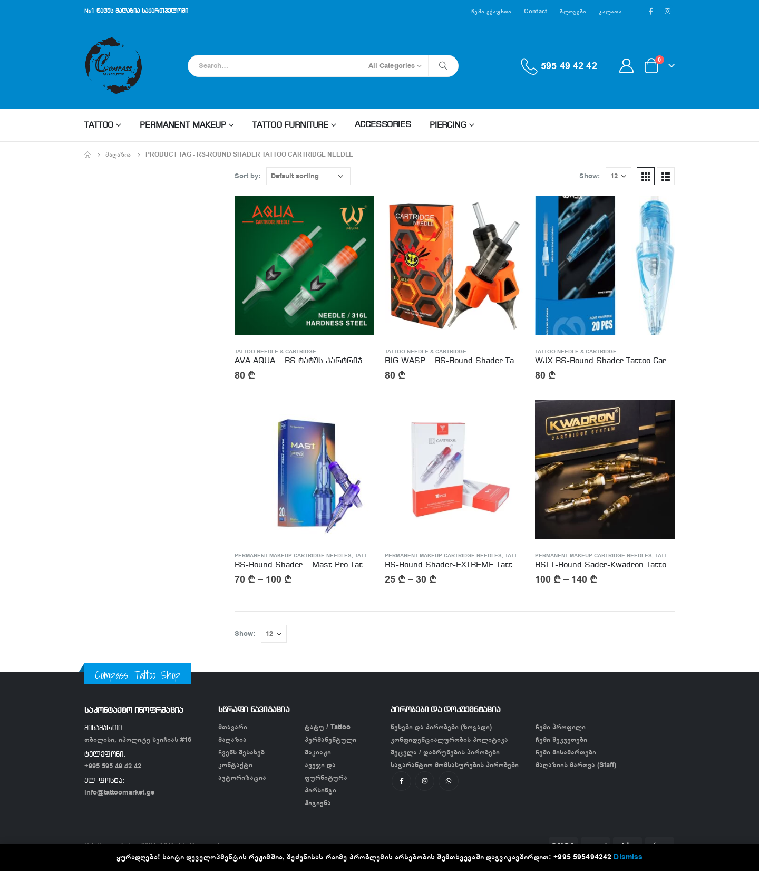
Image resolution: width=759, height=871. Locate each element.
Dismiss (628, 857)
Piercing (448, 125)
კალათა (610, 11)
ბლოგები (573, 11)
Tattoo (98, 125)
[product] (304, 265)
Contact (535, 11)
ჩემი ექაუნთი (491, 11)
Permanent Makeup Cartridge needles (293, 555)
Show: (589, 176)
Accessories (383, 125)
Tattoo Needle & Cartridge (275, 351)
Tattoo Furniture (290, 125)
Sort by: (247, 176)
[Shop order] (308, 176)
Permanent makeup (183, 125)
